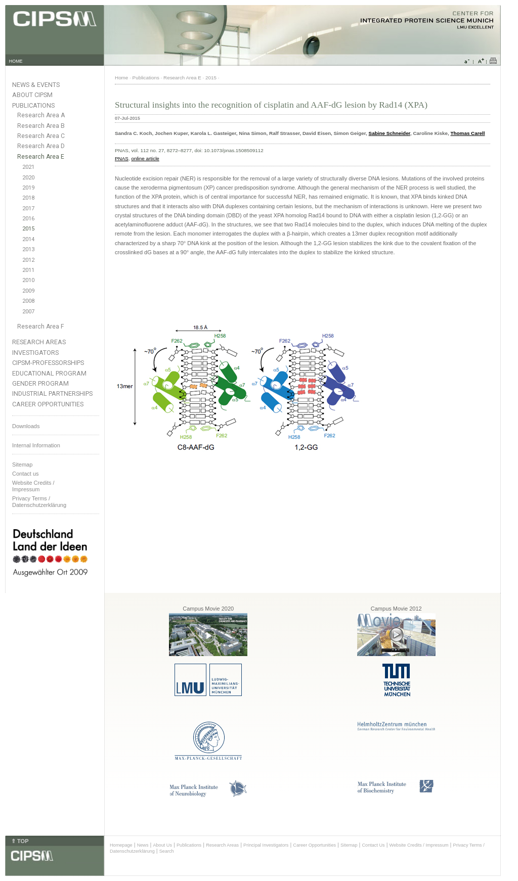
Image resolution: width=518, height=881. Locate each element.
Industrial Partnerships (52, 393)
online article (145, 158)
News (143, 845)
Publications (33, 105)
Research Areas (39, 342)
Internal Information (36, 445)
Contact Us (373, 845)
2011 (28, 270)
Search (166, 851)
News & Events (36, 84)
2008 (28, 301)
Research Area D (41, 146)
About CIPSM (32, 95)
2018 (28, 198)
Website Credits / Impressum (419, 845)
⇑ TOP (19, 841)
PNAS (121, 158)
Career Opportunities (47, 404)
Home (121, 77)
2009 (28, 291)
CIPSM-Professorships (48, 362)
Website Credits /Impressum (33, 486)
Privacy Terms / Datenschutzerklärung (39, 501)
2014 (28, 239)
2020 (28, 177)
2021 (28, 167)
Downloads (25, 426)
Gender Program (40, 383)
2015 (28, 228)
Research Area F (40, 326)
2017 (28, 208)
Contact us (25, 474)
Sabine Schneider (389, 133)
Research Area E (40, 156)
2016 (28, 218)
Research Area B (41, 125)
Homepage (121, 845)
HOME (16, 61)
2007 (28, 311)
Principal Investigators (265, 845)
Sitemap (22, 464)
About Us (162, 845)
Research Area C (41, 136)
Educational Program (49, 373)
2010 (28, 280)
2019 (28, 187)
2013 (28, 249)
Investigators (35, 352)
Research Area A (41, 115)
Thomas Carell (468, 133)
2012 (28, 260)
